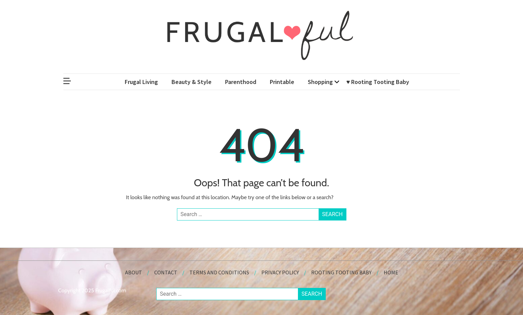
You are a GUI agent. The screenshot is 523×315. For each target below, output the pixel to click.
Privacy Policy (280, 272)
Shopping (320, 82)
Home (391, 272)
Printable (282, 82)
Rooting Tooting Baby (341, 272)
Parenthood (240, 82)
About (133, 272)
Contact (165, 272)
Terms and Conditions (219, 272)
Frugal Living (141, 82)
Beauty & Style (192, 82)
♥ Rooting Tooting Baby (377, 82)
